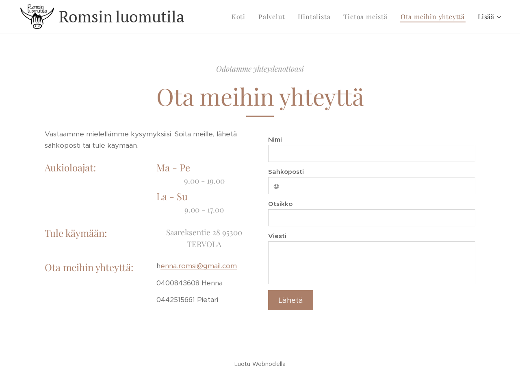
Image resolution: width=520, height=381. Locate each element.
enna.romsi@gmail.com (198, 265)
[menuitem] (241, 17)
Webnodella (269, 364)
